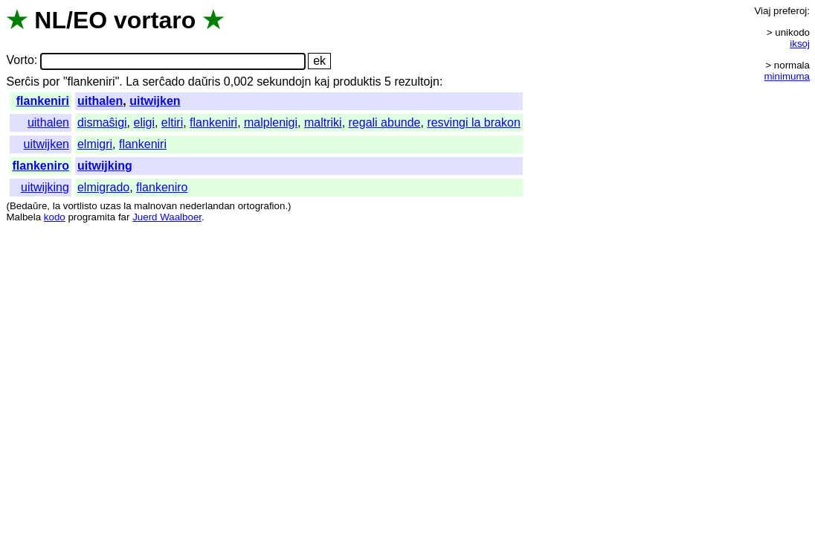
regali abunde (385, 122)
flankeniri (42, 101)
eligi (144, 122)
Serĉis (22, 81)
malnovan (155, 205)
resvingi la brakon (473, 122)
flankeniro (40, 165)
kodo (54, 217)
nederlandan (207, 205)
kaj (322, 81)
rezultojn (416, 81)
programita (91, 217)
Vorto (19, 60)
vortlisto (80, 205)
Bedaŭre (28, 205)
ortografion (262, 205)
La (132, 81)
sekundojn (284, 81)
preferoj (790, 10)
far (124, 217)
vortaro (155, 20)
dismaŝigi (102, 122)
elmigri (94, 144)
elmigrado (103, 187)
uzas (110, 205)
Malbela (23, 217)
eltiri (172, 122)
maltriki (323, 122)
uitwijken (154, 101)
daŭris (204, 81)
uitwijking (104, 165)
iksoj (800, 43)
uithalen (100, 101)
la (56, 205)
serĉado (163, 81)
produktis (357, 81)
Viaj (762, 10)
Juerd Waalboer (167, 217)
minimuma (787, 76)
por (50, 81)
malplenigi (270, 122)
